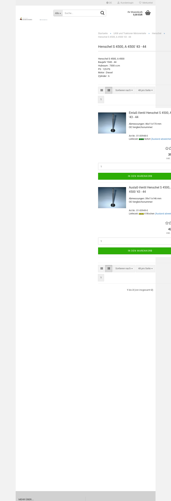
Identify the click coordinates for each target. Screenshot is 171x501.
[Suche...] (57, 13)
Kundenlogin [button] (125, 2)
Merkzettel (146, 2)
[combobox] (124, 90)
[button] (109, 3)
